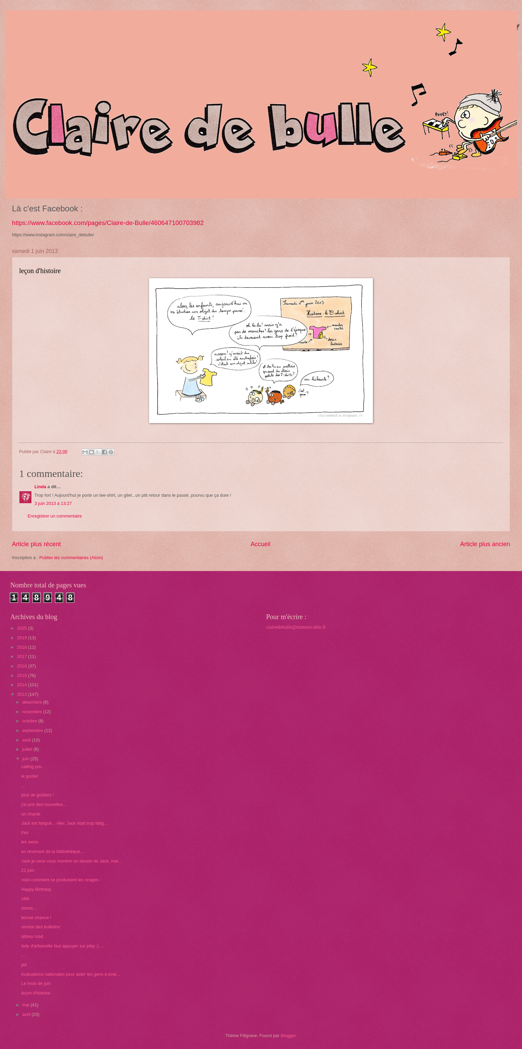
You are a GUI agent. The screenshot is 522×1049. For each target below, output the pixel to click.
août (27, 740)
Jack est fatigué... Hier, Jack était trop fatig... (64, 823)
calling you (31, 766)
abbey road (32, 936)
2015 (22, 675)
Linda (40, 486)
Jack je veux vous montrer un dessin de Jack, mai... (71, 861)
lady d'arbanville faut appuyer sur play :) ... (62, 945)
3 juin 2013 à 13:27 (53, 503)
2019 (22, 637)
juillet (27, 749)
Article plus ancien (485, 544)
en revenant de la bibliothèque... (52, 851)
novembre (32, 711)
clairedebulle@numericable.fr (296, 627)
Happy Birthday (36, 889)
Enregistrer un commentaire (55, 516)
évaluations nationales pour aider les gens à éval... (70, 974)
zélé (25, 898)
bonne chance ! (36, 917)
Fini (24, 832)
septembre (33, 730)
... (23, 785)
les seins (29, 841)
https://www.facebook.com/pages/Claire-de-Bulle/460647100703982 (108, 222)
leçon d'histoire (35, 992)
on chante (31, 813)
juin (26, 758)
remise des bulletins (40, 926)
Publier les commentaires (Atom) (71, 557)
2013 (22, 694)
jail (24, 964)
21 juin (27, 870)
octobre (30, 720)
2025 (22, 628)
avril (26, 1014)
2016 (22, 666)
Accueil (260, 544)
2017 (22, 656)
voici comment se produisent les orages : (61, 879)
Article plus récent (36, 544)
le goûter (29, 776)
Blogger (288, 1035)
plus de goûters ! (37, 794)
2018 (22, 647)
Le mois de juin (36, 983)
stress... (29, 908)
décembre (32, 702)
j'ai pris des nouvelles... (44, 804)
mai (26, 1004)
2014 (22, 684)
